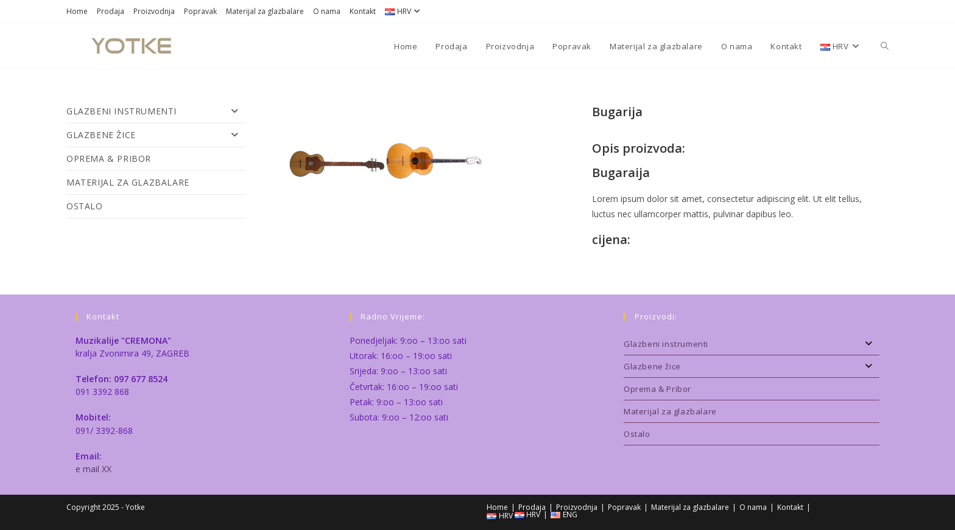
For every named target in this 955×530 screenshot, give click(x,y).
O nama (326, 11)
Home (77, 11)
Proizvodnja (154, 11)
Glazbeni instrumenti (155, 111)
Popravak (200, 11)
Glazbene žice (155, 135)
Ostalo (84, 206)
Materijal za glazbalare (265, 11)
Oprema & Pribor (108, 158)
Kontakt (363, 11)
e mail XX (93, 469)
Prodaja (110, 11)
